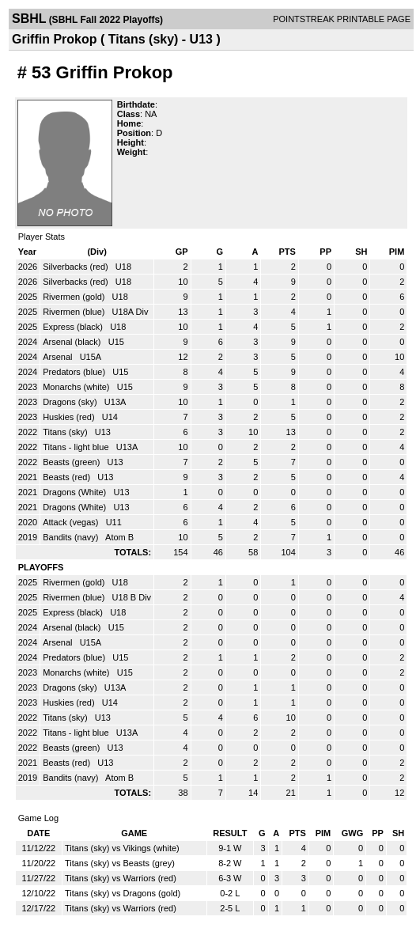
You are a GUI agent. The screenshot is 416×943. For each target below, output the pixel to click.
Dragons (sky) (71, 402)
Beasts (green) (72, 462)
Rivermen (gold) (75, 296)
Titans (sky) (66, 432)
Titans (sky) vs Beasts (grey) (120, 863)
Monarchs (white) (77, 387)
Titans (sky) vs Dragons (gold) (122, 893)
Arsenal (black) (73, 342)
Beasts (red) (68, 477)
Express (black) (74, 326)
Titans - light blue (77, 447)
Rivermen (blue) (75, 311)
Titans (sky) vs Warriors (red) (120, 878)
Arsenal (58, 357)
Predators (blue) (75, 372)
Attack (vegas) (71, 522)
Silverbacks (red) (77, 266)
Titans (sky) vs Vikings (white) (122, 848)
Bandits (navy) (71, 537)
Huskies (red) (69, 417)
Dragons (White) (75, 492)
